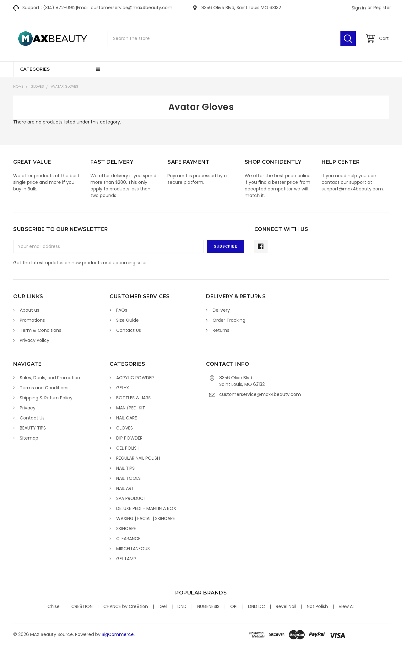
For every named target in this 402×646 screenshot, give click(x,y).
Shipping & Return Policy (46, 398)
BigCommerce (118, 634)
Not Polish (317, 606)
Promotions (32, 320)
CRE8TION (82, 606)
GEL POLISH (127, 448)
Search (348, 38)
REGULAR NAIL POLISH (138, 458)
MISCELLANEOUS (133, 548)
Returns (221, 330)
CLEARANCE (128, 538)
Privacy (27, 408)
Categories (35, 69)
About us (29, 310)
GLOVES (37, 86)
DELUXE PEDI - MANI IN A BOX (146, 508)
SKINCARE (126, 528)
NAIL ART (125, 488)
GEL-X (122, 388)
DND (182, 606)
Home (18, 86)
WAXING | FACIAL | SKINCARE (145, 518)
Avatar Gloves (64, 86)
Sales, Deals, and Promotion (50, 378)
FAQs (121, 310)
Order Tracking (229, 320)
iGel (163, 606)
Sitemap (29, 438)
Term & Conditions (40, 330)
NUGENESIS (208, 606)
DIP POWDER (129, 438)
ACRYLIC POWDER (135, 378)
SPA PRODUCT (131, 498)
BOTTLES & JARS (133, 398)
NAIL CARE (126, 418)
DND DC (256, 606)
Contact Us (128, 330)
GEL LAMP (126, 559)
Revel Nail (286, 606)
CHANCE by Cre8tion (125, 606)
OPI (233, 606)
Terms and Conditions (44, 388)
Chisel (54, 606)
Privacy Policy (34, 340)
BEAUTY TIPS (33, 428)
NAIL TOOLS (128, 478)
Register (382, 7)
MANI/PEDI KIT (130, 408)
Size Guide (127, 320)
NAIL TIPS (125, 468)
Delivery (221, 310)
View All (347, 606)
